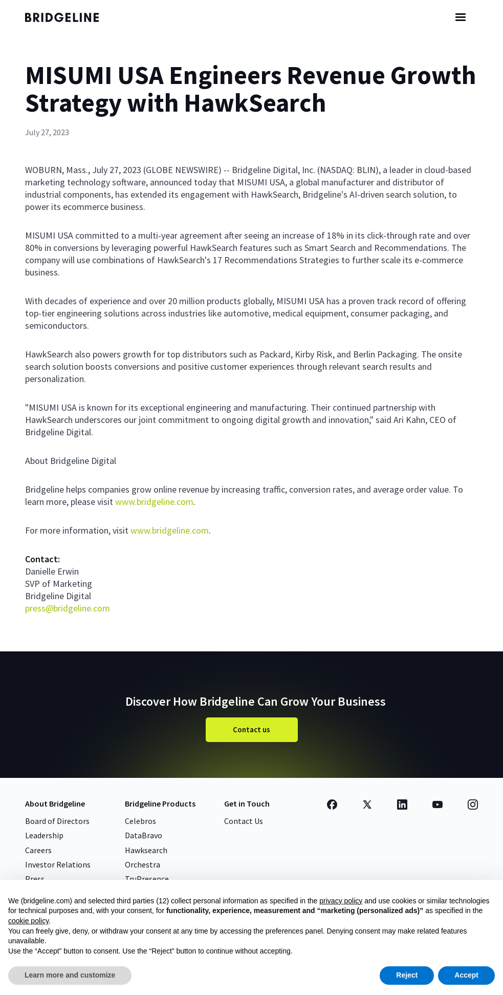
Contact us (251, 729)
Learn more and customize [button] (70, 975)
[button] (460, 17)
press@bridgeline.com (67, 608)
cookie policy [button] (28, 921)
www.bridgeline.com (154, 501)
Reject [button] (407, 975)
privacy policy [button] (340, 901)
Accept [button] (466, 975)
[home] (71, 17)
